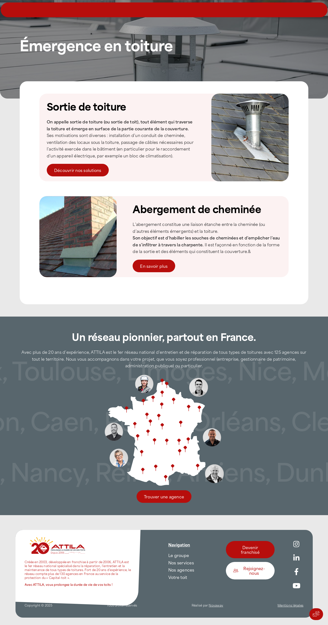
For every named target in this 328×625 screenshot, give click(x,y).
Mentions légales (290, 605)
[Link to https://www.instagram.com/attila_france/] (296, 544)
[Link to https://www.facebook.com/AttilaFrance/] (296, 572)
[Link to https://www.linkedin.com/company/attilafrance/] (296, 558)
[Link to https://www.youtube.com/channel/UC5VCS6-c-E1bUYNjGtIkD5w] (296, 586)
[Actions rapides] (316, 614)
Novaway (216, 605)
